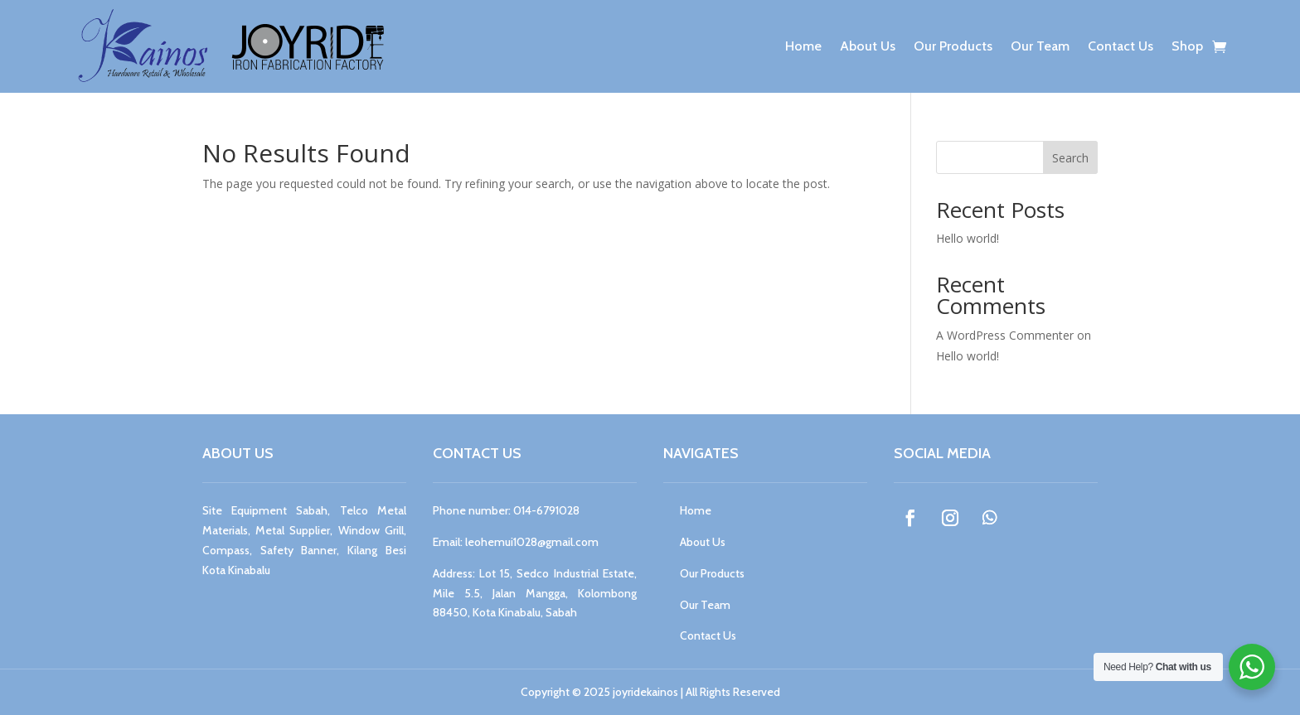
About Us (867, 46)
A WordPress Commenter (1005, 335)
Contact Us (1120, 46)
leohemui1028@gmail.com (532, 541)
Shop (1187, 46)
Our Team (1040, 46)
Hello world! (967, 238)
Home (803, 46)
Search (1070, 158)
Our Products (953, 46)
